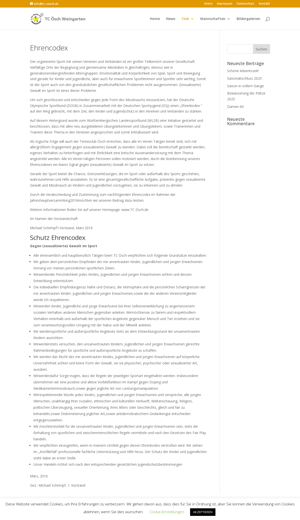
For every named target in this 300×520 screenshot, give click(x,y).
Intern (208, 4)
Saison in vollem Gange (245, 86)
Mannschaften (212, 19)
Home (155, 19)
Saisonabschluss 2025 (244, 78)
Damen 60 (235, 106)
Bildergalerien (248, 19)
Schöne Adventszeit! (243, 70)
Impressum (224, 4)
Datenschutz (245, 4)
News (170, 19)
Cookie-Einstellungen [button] (166, 511)
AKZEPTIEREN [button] (203, 512)
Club (185, 19)
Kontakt (264, 4)
